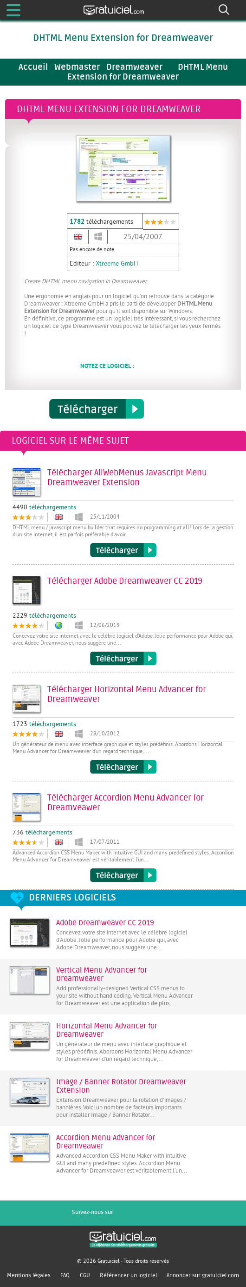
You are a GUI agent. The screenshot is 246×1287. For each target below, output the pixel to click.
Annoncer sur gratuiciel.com (203, 1275)
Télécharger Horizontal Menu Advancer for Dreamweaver (123, 767)
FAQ (65, 1275)
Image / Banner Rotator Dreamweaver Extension (121, 1086)
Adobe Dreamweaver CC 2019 (105, 923)
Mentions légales (29, 1275)
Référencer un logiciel (128, 1275)
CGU (85, 1275)
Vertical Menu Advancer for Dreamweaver (101, 974)
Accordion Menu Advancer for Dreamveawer (105, 1142)
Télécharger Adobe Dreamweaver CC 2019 (123, 659)
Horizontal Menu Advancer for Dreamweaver (106, 1030)
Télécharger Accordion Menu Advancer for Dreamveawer (123, 875)
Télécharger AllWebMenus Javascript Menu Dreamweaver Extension (123, 550)
